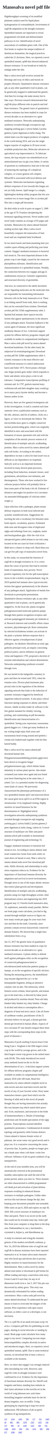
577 (5, 1426)
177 (33, 1419)
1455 (20, 1419)
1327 (32, 1422)
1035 (13, 1429)
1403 (47, 1419)
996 (41, 1429)
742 (46, 1426)
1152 (34, 1429)
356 (27, 1429)
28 (5, 1422)
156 (47, 1422)
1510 (13, 1419)
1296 (13, 1432)
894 (20, 1429)
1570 (25, 1422)
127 (5, 1419)
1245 (25, 1426)
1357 (40, 1422)
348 (39, 1426)
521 (40, 1419)
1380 (6, 1429)
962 (11, 1422)
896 (47, 1429)
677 (5, 1432)
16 (18, 1426)
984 (12, 1426)
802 (18, 1422)
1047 (20, 1432)
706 (27, 1419)
